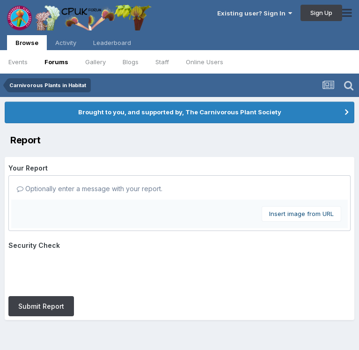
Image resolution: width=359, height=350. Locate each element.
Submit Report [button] (41, 306)
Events (18, 62)
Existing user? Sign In (254, 13)
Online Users (204, 62)
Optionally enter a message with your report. (89, 189)
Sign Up (321, 12)
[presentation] (79, 271)
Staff (162, 62)
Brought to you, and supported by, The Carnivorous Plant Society (179, 112)
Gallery (95, 62)
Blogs (131, 62)
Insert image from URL (301, 213)
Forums (56, 62)
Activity (65, 42)
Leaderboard (112, 42)
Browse (26, 44)
